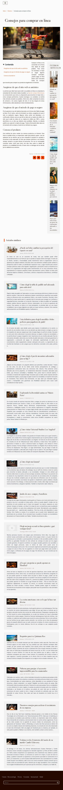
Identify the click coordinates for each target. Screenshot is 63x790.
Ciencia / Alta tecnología (9, 777)
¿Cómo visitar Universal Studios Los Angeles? (37, 429)
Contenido (9, 64)
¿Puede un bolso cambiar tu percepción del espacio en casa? (53, 94)
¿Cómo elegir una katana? (30, 461)
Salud (41, 777)
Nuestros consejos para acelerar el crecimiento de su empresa (38, 706)
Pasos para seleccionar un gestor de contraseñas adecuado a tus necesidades (53, 224)
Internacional (34, 777)
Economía (26, 777)
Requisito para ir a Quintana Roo (32, 636)
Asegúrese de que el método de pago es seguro (17, 72)
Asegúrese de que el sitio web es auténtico (16, 68)
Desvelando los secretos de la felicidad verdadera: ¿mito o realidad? (53, 126)
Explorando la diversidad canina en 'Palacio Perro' (36, 394)
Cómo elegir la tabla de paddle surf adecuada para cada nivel (53, 158)
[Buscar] (31, 782)
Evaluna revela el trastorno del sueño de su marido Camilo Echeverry (36, 741)
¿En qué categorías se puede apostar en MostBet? (35, 564)
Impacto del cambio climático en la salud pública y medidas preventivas (53, 191)
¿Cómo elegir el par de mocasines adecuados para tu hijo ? (37, 357)
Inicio (4, 11)
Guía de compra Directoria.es (36, 93)
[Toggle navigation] (5, 3)
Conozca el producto (9, 76)
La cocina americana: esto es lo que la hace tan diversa (38, 600)
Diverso (10, 11)
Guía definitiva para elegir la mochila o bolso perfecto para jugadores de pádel (37, 320)
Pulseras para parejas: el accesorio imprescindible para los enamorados (33, 669)
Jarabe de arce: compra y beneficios (33, 494)
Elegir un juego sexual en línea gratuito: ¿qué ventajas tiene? (37, 527)
